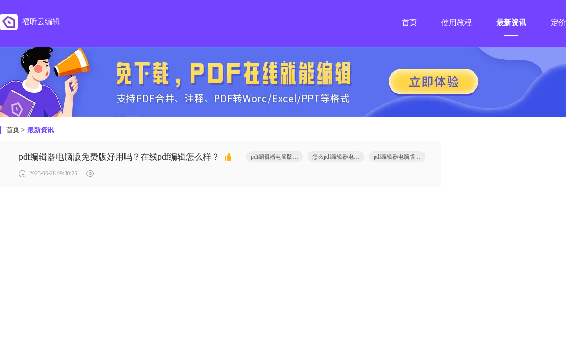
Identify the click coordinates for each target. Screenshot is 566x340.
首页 (12, 130)
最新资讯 (40, 130)
